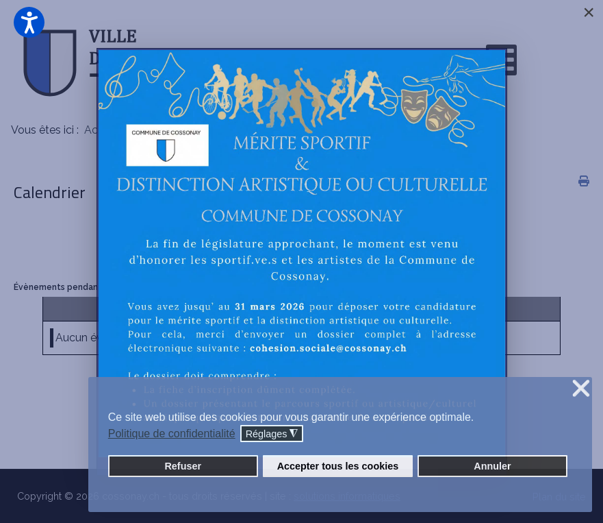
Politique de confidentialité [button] (171, 433)
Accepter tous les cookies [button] (338, 466)
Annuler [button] (492, 466)
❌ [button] (581, 389)
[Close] (588, 12)
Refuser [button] (182, 466)
